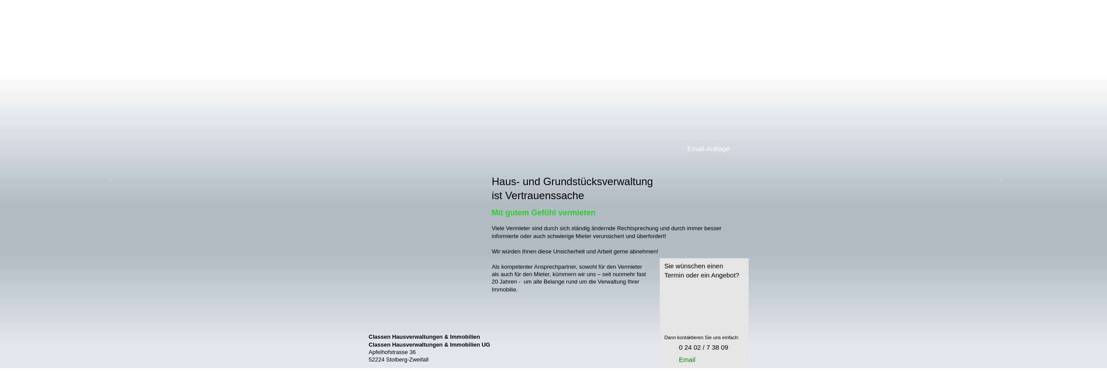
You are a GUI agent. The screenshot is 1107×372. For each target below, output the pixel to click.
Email (687, 359)
